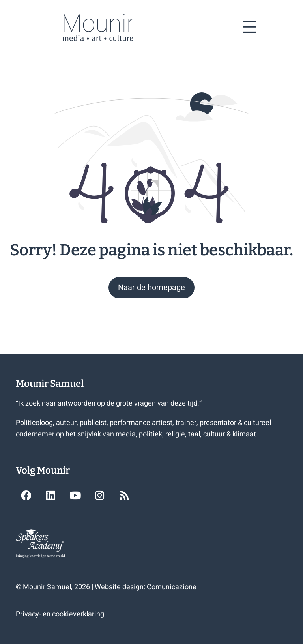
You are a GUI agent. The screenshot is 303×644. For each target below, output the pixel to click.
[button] (151, 287)
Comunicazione (171, 587)
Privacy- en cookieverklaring (60, 614)
